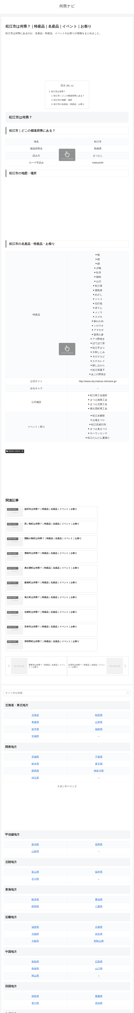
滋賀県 (35, 856)
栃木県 (35, 693)
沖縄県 (98, 974)
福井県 (98, 801)
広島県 (98, 890)
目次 (63, 85)
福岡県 (35, 952)
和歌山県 (99, 870)
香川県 (35, 932)
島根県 (35, 897)
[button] (127, 622)
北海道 (35, 644)
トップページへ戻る (56, 1004)
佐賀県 (35, 960)
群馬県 (35, 700)
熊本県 (35, 974)
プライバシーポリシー (77, 1004)
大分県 (98, 952)
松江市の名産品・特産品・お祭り (69, 105)
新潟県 (35, 773)
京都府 (35, 863)
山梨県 (35, 780)
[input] (67, 622)
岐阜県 (35, 828)
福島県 (98, 658)
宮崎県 (98, 960)
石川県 (35, 808)
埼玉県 (35, 707)
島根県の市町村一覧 (14, 452)
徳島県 (35, 925)
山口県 (98, 897)
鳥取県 (35, 890)
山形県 (98, 651)
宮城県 (35, 665)
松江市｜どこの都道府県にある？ (69, 96)
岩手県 (35, 658)
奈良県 (98, 863)
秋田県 (98, 644)
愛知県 (98, 828)
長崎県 (35, 966)
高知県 (98, 932)
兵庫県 (98, 856)
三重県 (98, 835)
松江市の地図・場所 (63, 100)
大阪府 (35, 870)
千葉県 (98, 686)
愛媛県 (98, 925)
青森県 (35, 651)
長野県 (98, 773)
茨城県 (35, 686)
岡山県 (35, 904)
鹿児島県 (99, 966)
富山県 (35, 801)
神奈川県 (99, 700)
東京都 (98, 693)
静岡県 (35, 835)
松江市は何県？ (57, 91)
